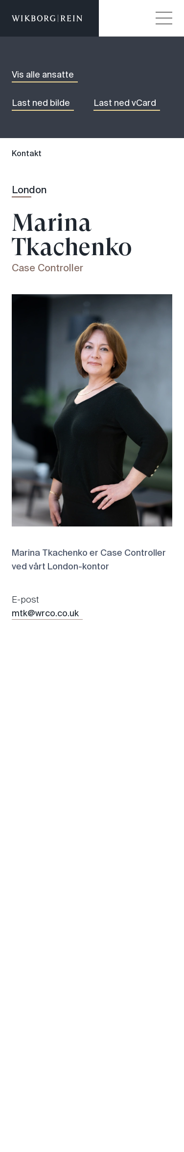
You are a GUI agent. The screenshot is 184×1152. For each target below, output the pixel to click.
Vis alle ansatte (43, 75)
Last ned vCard (124, 103)
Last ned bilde (41, 103)
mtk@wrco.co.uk (45, 613)
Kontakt (27, 153)
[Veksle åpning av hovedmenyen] (164, 18)
